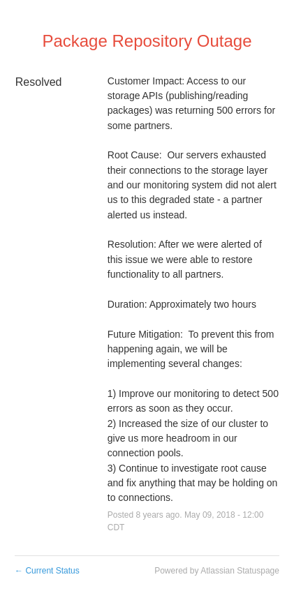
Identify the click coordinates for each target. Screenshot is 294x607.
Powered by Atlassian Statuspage (216, 571)
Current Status (47, 571)
